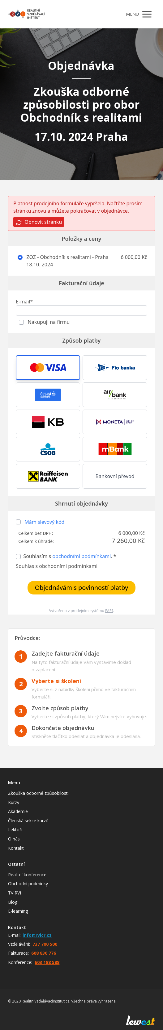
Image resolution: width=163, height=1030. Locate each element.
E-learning (18, 911)
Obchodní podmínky (28, 883)
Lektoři (15, 829)
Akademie (18, 811)
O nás (14, 839)
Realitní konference (27, 875)
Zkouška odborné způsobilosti (38, 793)
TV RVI (14, 893)
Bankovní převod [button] (115, 476)
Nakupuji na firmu (48, 322)
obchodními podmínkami (81, 556)
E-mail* (24, 301)
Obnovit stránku (39, 222)
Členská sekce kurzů (28, 821)
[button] (48, 367)
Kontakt (16, 848)
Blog (12, 902)
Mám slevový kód (44, 522)
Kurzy (13, 802)
